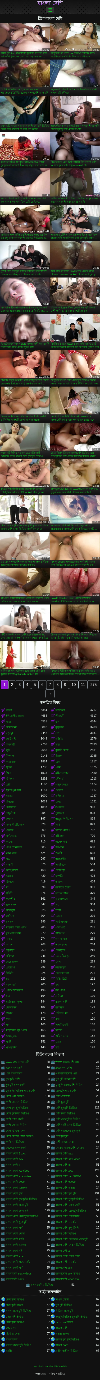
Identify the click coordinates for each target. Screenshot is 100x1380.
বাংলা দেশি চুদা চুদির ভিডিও (21, 1199)
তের (57, 761)
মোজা (58, 1041)
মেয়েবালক (12, 961)
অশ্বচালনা (11, 727)
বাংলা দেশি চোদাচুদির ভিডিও (22, 1216)
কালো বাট (61, 1001)
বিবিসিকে (60, 864)
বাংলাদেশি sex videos (19, 1273)
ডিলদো (10, 881)
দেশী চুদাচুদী (61, 1136)
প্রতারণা (10, 967)
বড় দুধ (10, 733)
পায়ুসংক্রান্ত (61, 784)
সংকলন (59, 807)
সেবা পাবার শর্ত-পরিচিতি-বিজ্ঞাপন (50, 1366)
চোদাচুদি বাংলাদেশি (66, 1090)
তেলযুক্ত (60, 950)
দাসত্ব (9, 939)
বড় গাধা (60, 990)
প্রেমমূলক (11, 1036)
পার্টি (8, 1041)
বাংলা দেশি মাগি (15, 1239)
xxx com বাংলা (64, 1322)
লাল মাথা (11, 853)
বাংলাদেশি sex (63, 1267)
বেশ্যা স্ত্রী (60, 870)
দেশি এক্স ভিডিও (15, 1096)
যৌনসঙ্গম (11, 1007)
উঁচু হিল (10, 950)
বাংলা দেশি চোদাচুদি (17, 1210)
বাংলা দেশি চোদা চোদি (67, 1205)
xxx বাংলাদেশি (14, 1067)
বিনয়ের (10, 801)
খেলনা (59, 790)
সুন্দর (9, 767)
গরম (58, 767)
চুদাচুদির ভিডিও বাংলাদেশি (21, 1090)
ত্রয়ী (8, 784)
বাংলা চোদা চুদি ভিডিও (19, 1345)
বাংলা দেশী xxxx (15, 1256)
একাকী (9, 830)
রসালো (10, 921)
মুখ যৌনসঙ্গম (13, 933)
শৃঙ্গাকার (59, 813)
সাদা (57, 733)
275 (93, 685)
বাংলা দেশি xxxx (15, 1182)
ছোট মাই (11, 738)
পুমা (8, 1024)
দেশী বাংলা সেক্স (64, 1142)
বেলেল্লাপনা (62, 973)
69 (7, 979)
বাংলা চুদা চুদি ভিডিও (67, 1339)
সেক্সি (9, 1351)
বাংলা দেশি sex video (67, 1159)
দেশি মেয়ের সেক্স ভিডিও (20, 1136)
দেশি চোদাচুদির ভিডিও (68, 1119)
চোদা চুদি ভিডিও (15, 1299)
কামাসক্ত (11, 761)
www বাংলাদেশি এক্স (67, 1062)
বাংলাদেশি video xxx (67, 1279)
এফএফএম (61, 899)
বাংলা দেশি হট (14, 1250)
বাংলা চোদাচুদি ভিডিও (18, 1311)
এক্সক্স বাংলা (62, 1333)
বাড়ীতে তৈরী (62, 887)
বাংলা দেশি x (13, 1165)
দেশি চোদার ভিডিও (16, 1125)
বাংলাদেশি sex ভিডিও (68, 1273)
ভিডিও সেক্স (13, 1333)
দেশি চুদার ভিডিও (65, 1113)
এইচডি (59, 738)
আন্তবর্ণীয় (60, 859)
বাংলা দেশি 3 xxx (16, 1153)
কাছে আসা (12, 870)
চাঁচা (57, 744)
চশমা (58, 910)
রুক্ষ (57, 1019)
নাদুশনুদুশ (60, 967)
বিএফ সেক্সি (62, 1299)
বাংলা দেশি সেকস (16, 1245)
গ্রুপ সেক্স (11, 904)
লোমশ (9, 819)
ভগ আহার (61, 939)
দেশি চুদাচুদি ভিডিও (66, 1107)
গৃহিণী (9, 893)
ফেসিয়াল (11, 807)
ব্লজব (9, 710)
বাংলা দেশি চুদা (14, 1193)
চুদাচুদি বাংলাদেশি (15, 1085)
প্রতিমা (59, 996)
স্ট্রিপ (8, 773)
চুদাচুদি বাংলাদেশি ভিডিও (69, 1085)
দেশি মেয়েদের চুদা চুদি (67, 1130)
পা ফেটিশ (11, 1047)
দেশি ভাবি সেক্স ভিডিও (68, 1125)
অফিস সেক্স (61, 1036)
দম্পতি (59, 876)
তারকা (59, 881)
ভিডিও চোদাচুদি (64, 1311)
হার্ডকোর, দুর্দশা (14, 1001)
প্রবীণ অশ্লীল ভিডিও (66, 1351)
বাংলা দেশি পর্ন (14, 1227)
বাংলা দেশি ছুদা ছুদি (16, 1222)
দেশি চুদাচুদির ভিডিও (17, 1113)
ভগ (57, 721)
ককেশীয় (10, 899)
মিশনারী (10, 744)
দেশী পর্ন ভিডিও (15, 1142)
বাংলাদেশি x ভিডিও (42, 1285)
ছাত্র (8, 996)
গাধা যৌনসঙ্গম (14, 847)
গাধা (8, 721)
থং (57, 904)
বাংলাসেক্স (12, 1339)
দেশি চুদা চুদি (62, 1102)
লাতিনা (10, 916)
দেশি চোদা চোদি (14, 1119)
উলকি (58, 853)
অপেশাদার (61, 841)
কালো (9, 841)
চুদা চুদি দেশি (13, 1079)
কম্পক (9, 944)
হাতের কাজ (61, 893)
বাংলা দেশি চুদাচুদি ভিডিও (69, 1199)
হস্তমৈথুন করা (13, 790)
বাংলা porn (61, 1345)
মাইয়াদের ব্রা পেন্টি (16, 1030)
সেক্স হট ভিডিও (15, 1316)
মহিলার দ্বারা (62, 773)
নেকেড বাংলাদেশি (16, 1147)
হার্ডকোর (60, 710)
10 (74, 685)
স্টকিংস (10, 779)
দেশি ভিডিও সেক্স (16, 1130)
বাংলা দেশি (50, 3)
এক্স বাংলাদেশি (14, 1073)
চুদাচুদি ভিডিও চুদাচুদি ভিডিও (71, 1316)
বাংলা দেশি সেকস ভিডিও (69, 1245)
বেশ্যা (58, 801)
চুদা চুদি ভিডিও (63, 1305)
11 (83, 685)
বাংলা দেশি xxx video (18, 1176)
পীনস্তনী (59, 716)
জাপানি (59, 847)
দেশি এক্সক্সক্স (62, 1096)
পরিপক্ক (10, 956)
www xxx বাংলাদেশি (17, 1062)
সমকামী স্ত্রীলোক (15, 824)
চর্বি (57, 1047)
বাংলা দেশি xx (63, 1165)
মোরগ (59, 916)
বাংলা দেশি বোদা (15, 1233)
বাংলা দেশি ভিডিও (65, 1233)
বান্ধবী (9, 864)
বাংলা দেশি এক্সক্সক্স (16, 1187)
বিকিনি (9, 973)
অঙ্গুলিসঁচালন (64, 819)
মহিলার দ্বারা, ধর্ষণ (16, 927)
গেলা (58, 961)
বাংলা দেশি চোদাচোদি (67, 1216)
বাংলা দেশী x (62, 1250)
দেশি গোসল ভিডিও (17, 1102)
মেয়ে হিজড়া (62, 956)
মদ (57, 984)
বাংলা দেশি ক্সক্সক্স (65, 1187)
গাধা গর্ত (60, 927)
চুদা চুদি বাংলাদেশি (65, 1079)
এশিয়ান (59, 796)
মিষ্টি (57, 824)
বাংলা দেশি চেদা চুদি (17, 1205)
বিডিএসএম (61, 921)
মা (7, 887)
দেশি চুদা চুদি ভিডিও (17, 1107)
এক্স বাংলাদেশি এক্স (66, 1073)
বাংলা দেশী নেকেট (65, 1262)
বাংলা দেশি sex (14, 1159)
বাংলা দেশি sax (64, 1153)
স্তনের (9, 1013)
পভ (8, 859)
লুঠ (7, 750)
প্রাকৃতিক (10, 813)
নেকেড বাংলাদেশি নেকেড (70, 1147)
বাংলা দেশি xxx (64, 1170)
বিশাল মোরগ (62, 830)
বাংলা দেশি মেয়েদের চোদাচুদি (71, 1239)
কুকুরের (59, 727)
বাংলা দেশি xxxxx (65, 1182)
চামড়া (9, 796)
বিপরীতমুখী (61, 1024)
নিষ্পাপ (10, 756)
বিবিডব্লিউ (61, 979)
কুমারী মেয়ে (61, 750)
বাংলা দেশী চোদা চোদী (67, 1256)
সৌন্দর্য (59, 779)
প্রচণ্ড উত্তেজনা (14, 990)
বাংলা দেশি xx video (17, 1170)
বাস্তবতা (59, 933)
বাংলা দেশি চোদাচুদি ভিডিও (70, 1210)
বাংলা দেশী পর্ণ (14, 1267)
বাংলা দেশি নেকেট (65, 1222)
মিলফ (58, 756)
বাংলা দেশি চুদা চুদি (65, 1193)
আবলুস (10, 910)
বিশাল (58, 1030)
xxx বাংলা (11, 1328)
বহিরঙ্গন (59, 836)
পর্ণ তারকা (11, 836)
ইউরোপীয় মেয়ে (15, 716)
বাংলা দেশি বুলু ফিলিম (67, 1227)
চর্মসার (9, 876)
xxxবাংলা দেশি (63, 1067)
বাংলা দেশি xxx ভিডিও (68, 1176)
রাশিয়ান (59, 1007)
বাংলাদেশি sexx (15, 1279)
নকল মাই (11, 984)
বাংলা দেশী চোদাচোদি (18, 1262)
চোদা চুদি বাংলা (14, 1305)
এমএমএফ (61, 944)
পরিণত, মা (61, 1013)
